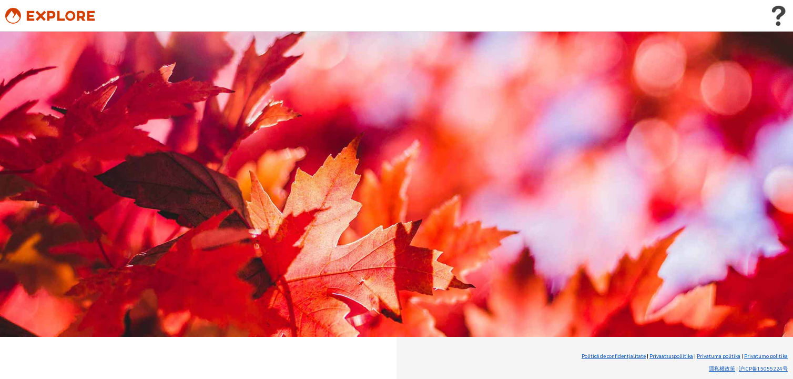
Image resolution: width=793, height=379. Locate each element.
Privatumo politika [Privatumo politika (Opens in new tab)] (766, 355)
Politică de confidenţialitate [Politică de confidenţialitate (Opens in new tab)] (614, 355)
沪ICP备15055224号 (763, 368)
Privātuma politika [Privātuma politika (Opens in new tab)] (718, 355)
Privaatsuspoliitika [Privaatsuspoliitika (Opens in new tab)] (671, 355)
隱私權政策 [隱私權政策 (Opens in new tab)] (722, 368)
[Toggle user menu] (778, 16)
